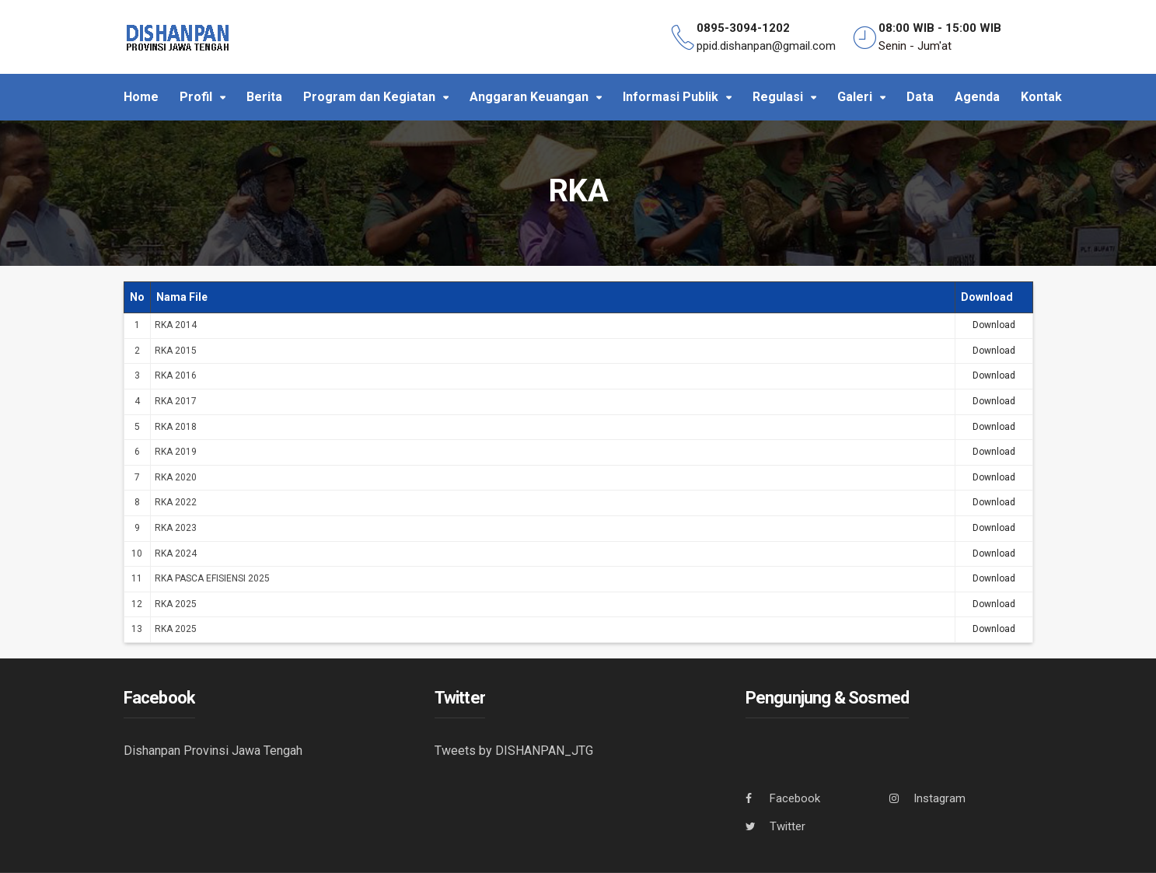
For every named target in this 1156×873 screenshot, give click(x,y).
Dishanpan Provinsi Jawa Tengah (213, 750)
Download (994, 325)
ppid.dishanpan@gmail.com (766, 46)
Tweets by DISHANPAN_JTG (514, 750)
